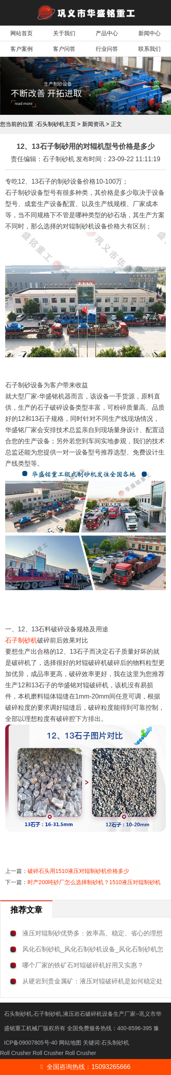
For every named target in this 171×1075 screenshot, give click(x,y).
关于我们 (64, 33)
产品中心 (107, 33)
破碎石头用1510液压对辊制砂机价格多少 (78, 871)
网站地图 (70, 1042)
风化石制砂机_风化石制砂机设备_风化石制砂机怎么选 (92, 949)
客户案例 (21, 49)
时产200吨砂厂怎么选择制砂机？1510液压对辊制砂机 (94, 882)
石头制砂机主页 (56, 124)
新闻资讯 (93, 124)
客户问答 (64, 49)
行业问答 (107, 49)
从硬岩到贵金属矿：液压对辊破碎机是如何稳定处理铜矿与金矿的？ (92, 981)
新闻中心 (149, 33)
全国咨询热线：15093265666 (86, 1066)
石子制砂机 (21, 640)
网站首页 (21, 33)
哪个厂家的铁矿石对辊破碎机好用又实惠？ (82, 965)
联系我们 (149, 49)
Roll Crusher (15, 1053)
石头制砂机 (115, 1042)
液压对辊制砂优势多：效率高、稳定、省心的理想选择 (92, 933)
